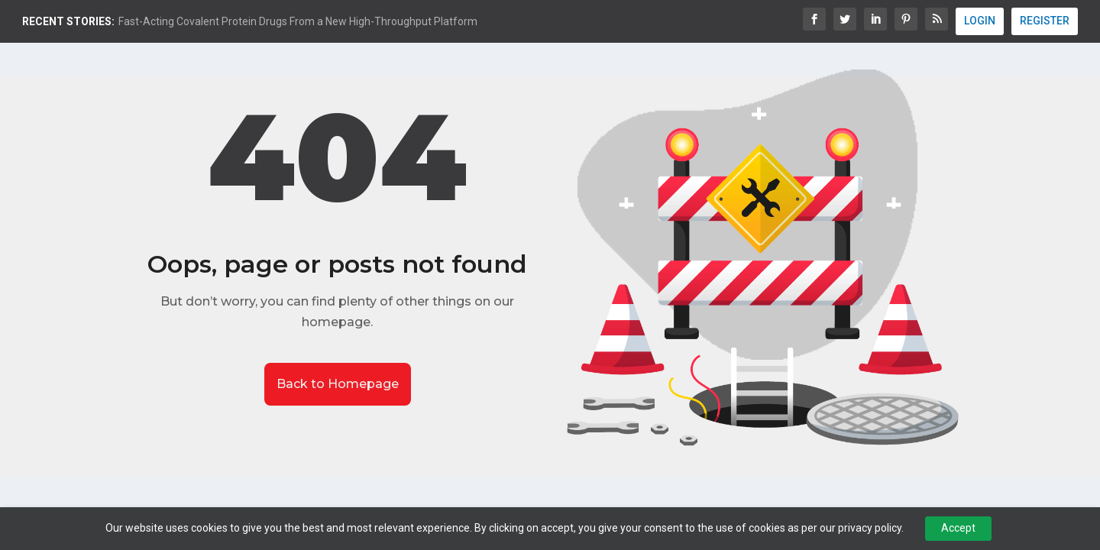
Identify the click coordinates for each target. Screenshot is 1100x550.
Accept (958, 528)
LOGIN (979, 21)
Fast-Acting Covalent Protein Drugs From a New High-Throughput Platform (297, 21)
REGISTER (1044, 21)
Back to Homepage (338, 384)
